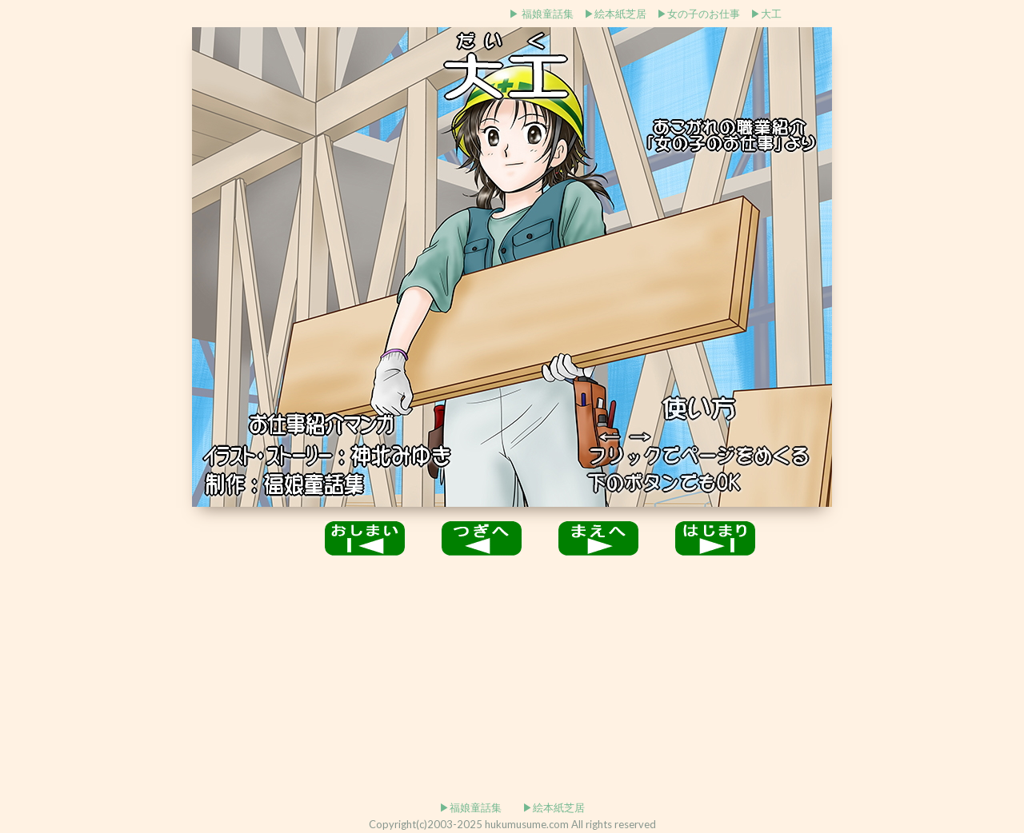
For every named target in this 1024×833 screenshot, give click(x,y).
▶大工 (766, 13)
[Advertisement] (258, 12)
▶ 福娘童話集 (541, 13)
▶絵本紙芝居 (615, 13)
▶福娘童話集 (470, 807)
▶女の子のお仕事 (698, 13)
